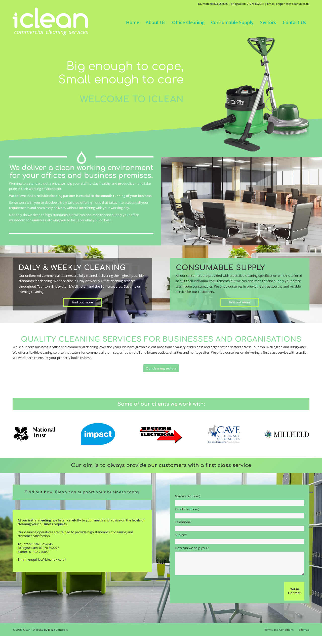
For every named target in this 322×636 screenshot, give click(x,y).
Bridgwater (59, 286)
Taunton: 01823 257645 (213, 4)
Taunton (43, 286)
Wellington (79, 286)
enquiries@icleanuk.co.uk (47, 559)
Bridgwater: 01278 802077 (247, 4)
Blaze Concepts (58, 629)
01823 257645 (42, 544)
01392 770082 (39, 551)
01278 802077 (49, 547)
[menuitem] (132, 22)
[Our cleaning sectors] (161, 368)
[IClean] (50, 22)
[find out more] (82, 302)
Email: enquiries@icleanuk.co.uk (288, 4)
